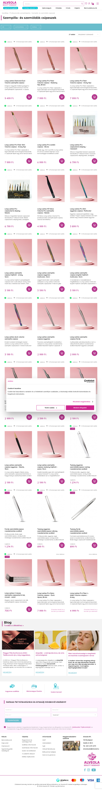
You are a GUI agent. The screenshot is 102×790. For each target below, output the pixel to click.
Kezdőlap (5, 13)
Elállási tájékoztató (28, 757)
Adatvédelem (46, 743)
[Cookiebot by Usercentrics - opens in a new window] (85, 381)
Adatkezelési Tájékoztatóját (81, 727)
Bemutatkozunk (7, 740)
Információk (46, 737)
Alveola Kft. (87, 737)
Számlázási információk (30, 748)
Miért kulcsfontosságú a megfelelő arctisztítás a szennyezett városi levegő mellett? (82, 655)
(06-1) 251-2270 (91, 746)
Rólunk (4, 737)
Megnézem (7, 672)
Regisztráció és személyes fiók (27, 741)
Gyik (43, 746)
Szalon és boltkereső (29, 751)
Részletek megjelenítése (81, 401)
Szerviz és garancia (48, 755)
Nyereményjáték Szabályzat (7, 750)
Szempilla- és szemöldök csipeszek (43, 13)
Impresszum (6, 746)
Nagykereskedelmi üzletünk (69, 737)
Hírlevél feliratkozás (48, 749)
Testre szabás (51, 408)
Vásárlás (25, 737)
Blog (8, 622)
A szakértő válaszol (28, 754)
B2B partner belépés (49, 752)
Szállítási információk (29, 745)
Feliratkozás (13, 720)
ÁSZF (44, 740)
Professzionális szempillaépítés (20, 13)
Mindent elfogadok (80, 408)
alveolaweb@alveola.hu (91, 749)
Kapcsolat (5, 743)
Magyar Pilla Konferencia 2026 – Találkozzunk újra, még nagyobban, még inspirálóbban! (16, 655)
